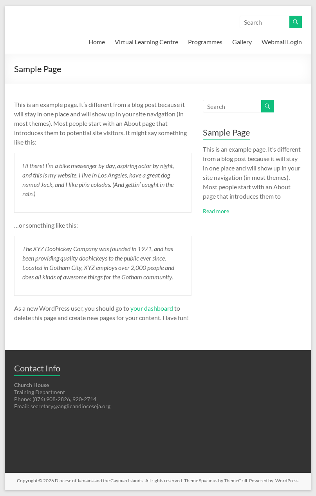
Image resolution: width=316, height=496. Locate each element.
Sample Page (226, 132)
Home (96, 41)
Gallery (242, 41)
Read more (216, 211)
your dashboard (151, 308)
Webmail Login (282, 41)
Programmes (205, 41)
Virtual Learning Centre (146, 41)
